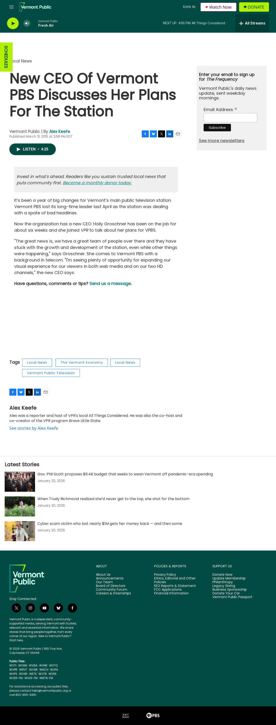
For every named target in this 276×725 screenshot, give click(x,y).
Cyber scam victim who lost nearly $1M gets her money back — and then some (109, 523)
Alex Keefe (59, 131)
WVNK (43, 665)
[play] (13, 23)
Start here (16, 640)
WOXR (33, 670)
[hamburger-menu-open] (11, 7)
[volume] (27, 23)
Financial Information (171, 593)
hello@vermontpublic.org (50, 691)
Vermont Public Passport (232, 597)
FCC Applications (168, 590)
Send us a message (110, 283)
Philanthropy (222, 582)
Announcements (110, 578)
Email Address (220, 109)
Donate (256, 7)
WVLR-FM (31, 678)
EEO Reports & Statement (175, 586)
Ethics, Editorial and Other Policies (175, 580)
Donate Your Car (226, 593)
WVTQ (53, 665)
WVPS (13, 674)
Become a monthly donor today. (97, 183)
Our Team (104, 582)
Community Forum (111, 590)
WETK (33, 674)
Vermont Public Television (51, 373)
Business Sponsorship (229, 590)
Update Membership (229, 578)
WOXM (22, 665)
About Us (103, 575)
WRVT (23, 670)
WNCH (43, 670)
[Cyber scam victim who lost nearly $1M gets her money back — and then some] (20, 531)
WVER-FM (16, 678)
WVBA (33, 665)
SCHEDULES (6, 57)
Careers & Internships (113, 593)
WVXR (23, 674)
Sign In (189, 6)
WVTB (43, 674)
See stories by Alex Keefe (33, 428)
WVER (53, 674)
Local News (20, 61)
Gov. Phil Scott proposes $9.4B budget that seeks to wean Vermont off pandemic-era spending (125, 474)
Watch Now (218, 7)
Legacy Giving (223, 586)
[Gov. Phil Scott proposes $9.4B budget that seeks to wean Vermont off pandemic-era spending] (20, 482)
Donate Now (222, 575)
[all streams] (252, 23)
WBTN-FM (46, 678)
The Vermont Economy (81, 362)
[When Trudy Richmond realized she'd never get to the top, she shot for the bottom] (20, 506)
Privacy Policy (165, 575)
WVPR (13, 670)
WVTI (12, 665)
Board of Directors (110, 586)
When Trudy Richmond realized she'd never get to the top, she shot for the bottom (113, 499)
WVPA (54, 670)
